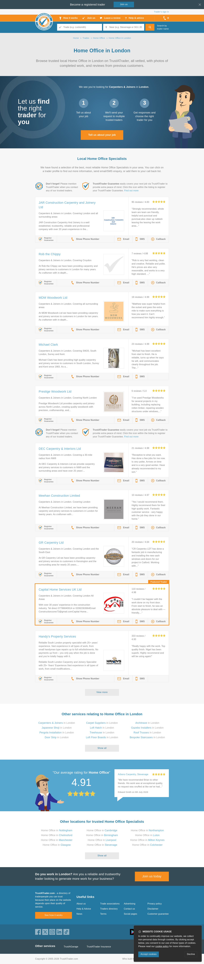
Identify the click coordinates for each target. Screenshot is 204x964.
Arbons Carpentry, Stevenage (133, 774)
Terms (103, 914)
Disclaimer (152, 909)
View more (102, 692)
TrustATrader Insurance (99, 946)
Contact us (129, 909)
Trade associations (110, 903)
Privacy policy (154, 903)
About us (81, 903)
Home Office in (56, 830)
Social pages (130, 914)
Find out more (131, 190)
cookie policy (162, 946)
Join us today (152, 876)
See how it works (53, 915)
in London (56, 722)
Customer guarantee (158, 914)
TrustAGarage (71, 946)
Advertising (129, 903)
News (79, 914)
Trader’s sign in (161, 11)
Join (124, 4)
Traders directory (109, 909)
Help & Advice (83, 909)
